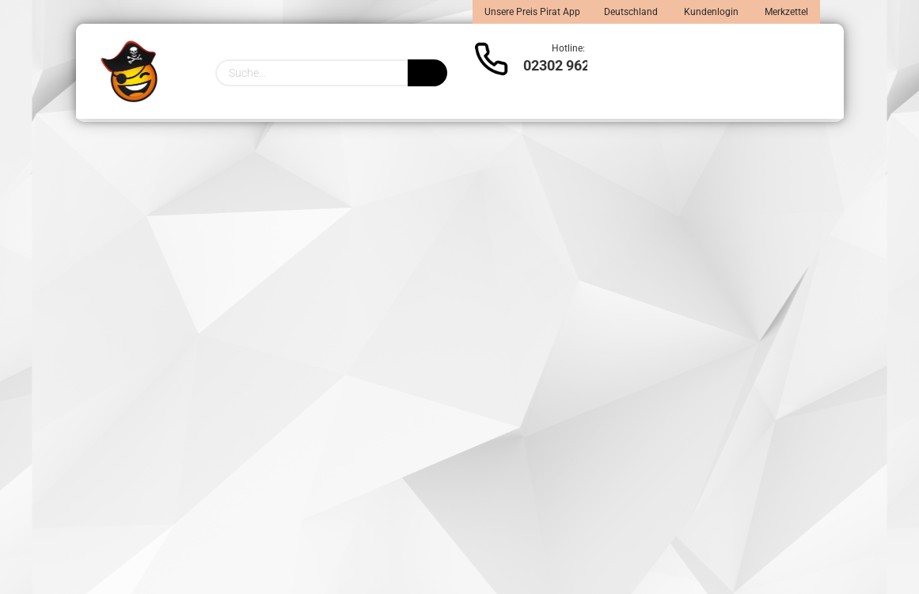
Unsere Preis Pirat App (532, 11)
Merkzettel (785, 11)
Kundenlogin (710, 11)
